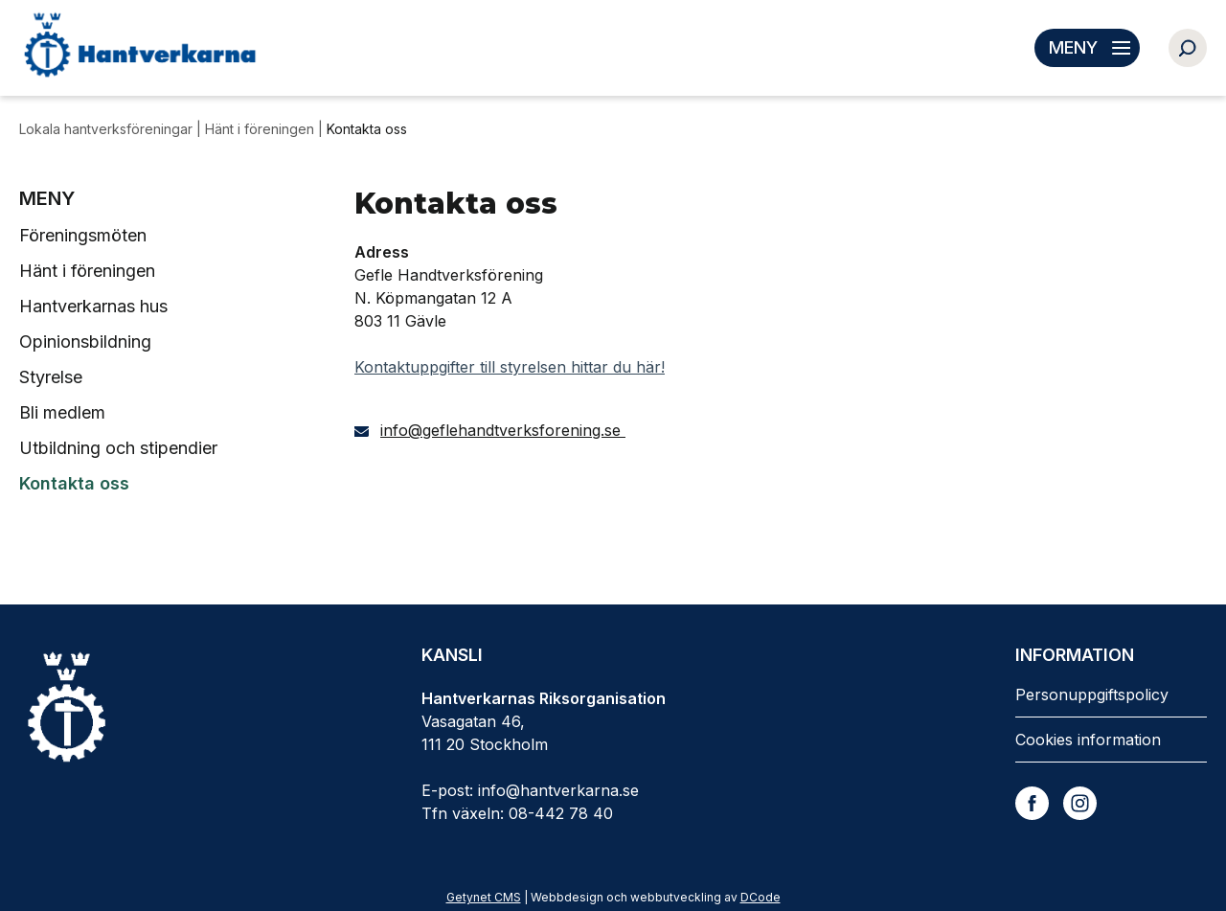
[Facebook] (1032, 803)
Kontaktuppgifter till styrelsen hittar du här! (509, 366)
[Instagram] (1080, 803)
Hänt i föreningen (261, 129)
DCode (760, 897)
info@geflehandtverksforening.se (502, 430)
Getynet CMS (483, 897)
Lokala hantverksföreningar (107, 129)
